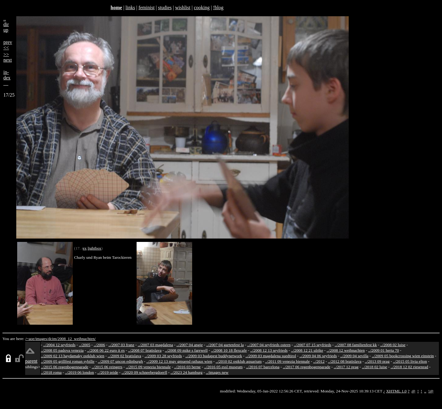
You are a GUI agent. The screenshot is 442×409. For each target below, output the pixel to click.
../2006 (99, 344)
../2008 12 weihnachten (346, 350)
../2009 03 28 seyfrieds (163, 356)
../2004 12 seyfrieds (59, 344)
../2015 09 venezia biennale (148, 367)
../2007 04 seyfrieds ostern (268, 344)
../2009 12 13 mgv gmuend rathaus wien (179, 361)
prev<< (7, 45)
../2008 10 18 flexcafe (229, 350)
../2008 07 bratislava (144, 350)
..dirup (6, 24)
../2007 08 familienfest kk (356, 344)
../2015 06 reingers (107, 367)
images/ (42, 338)
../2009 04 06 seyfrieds (318, 356)
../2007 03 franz (121, 344)
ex (85, 248)
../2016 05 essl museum (223, 367)
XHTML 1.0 (396, 391)
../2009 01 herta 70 (383, 350)
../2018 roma (51, 372)
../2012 (318, 361)
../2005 (84, 344)
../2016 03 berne (187, 367)
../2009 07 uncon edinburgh (120, 361)
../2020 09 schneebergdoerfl (144, 372)
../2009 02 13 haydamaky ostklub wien (72, 356)
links (130, 7)
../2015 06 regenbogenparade (64, 367)
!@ (430, 391)
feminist (146, 7)
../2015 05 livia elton (410, 361)
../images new (217, 372)
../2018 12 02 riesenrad (409, 367)
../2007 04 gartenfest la (225, 344)
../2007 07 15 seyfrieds (312, 344)
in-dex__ (6, 78)
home (116, 7)
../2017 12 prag (346, 367)
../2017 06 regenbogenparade (306, 367)
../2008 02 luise (392, 344)
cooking (202, 7)
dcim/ (52, 338)
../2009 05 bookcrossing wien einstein (403, 356)
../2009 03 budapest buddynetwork (213, 356)
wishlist (182, 7)
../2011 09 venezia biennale (287, 361)
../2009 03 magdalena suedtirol (271, 356)
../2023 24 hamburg (187, 372)
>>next (7, 57)
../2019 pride (107, 372)
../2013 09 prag (377, 361)
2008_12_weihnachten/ (76, 338)
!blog (218, 7)
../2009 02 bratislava (124, 356)
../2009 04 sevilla (354, 356)
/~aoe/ (30, 338)
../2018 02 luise (374, 367)
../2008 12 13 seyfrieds (269, 350)
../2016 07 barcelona (263, 367)
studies (165, 7)
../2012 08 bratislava (345, 361)
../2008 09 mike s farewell (186, 350)
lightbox (94, 248)
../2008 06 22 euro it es (106, 350)
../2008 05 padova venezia (62, 350)
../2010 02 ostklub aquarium (239, 361)
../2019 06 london (79, 372)
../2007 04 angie (189, 344)
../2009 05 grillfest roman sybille (68, 361)
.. (425, 391)
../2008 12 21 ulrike (307, 350)
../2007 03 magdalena (155, 344)
